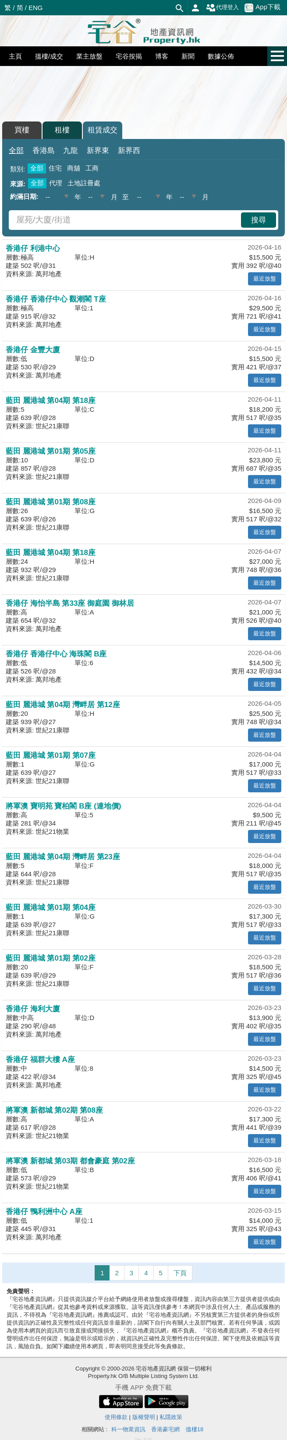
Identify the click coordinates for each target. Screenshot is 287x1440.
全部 (16, 150)
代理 (55, 183)
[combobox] (126, 220)
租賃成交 (102, 130)
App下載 (262, 7)
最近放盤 (264, 278)
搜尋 (258, 220)
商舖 (73, 168)
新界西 (129, 150)
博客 (161, 56)
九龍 (70, 150)
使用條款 (116, 1417)
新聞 (188, 56)
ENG (35, 7)
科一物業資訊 (128, 1429)
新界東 (98, 150)
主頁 (15, 56)
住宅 (55, 168)
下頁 (180, 1273)
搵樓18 (194, 1429)
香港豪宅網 (165, 1429)
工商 (92, 168)
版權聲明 (143, 1417)
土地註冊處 (83, 183)
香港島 (43, 150)
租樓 (62, 130)
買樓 (21, 130)
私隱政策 (170, 1417)
